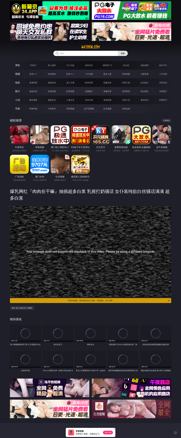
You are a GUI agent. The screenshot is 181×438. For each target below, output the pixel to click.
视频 (17, 74)
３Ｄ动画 (89, 74)
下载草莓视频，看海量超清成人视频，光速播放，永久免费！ (118, 300)
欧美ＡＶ (70, 74)
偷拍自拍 (52, 82)
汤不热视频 (89, 108)
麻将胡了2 (107, 65)
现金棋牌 (144, 65)
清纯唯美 (126, 91)
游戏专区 (89, 65)
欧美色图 (70, 91)
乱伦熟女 (144, 82)
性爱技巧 (163, 100)
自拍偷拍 (52, 74)
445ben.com (90, 47)
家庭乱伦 (52, 100)
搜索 (123, 53)
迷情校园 (107, 100)
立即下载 (107, 432)
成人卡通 (70, 82)
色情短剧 (126, 108)
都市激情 (33, 100)
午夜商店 (52, 108)
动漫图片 (89, 91)
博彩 (17, 65)
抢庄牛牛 (163, 65)
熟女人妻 (107, 74)
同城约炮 (33, 108)
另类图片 (163, 91)
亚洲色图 (52, 91)
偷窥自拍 (33, 91)
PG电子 (33, 65)
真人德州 (52, 65)
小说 (17, 100)
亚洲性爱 (33, 82)
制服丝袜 (107, 82)
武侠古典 (89, 100)
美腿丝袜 (107, 91)
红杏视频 (107, 108)
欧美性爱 (89, 82)
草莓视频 (70, 108)
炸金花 (126, 65)
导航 (17, 108)
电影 (17, 82)
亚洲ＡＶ (33, 74)
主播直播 (144, 74)
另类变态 (163, 82)
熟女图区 (144, 91)
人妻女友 (70, 100)
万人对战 (70, 65)
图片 (17, 91)
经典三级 (126, 82)
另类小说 (126, 100)
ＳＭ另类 (163, 74)
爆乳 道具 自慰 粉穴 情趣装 (22, 308)
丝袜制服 (126, 74)
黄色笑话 (144, 100)
